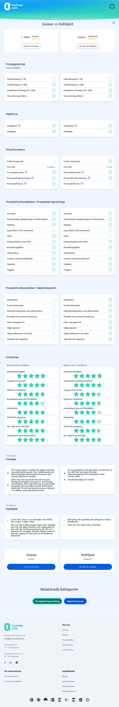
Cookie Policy (68, 649)
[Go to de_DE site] (45, 700)
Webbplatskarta (69, 691)
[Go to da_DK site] (52, 700)
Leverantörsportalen (13, 681)
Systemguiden (68, 681)
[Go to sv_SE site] (31, 700)
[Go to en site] (87, 700)
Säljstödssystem (75, 601)
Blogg (64, 676)
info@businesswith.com (14, 638)
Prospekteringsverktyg (47, 601)
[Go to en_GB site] (38, 700)
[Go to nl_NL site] (73, 700)
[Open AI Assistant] (16, 662)
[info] (114, 23)
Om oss (65, 630)
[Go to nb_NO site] (80, 700)
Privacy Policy (68, 640)
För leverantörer (11, 676)
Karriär (65, 635)
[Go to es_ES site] (59, 700)
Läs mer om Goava (31, 46)
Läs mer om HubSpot (87, 46)
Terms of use (67, 645)
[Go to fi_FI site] (66, 700)
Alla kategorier (68, 686)
